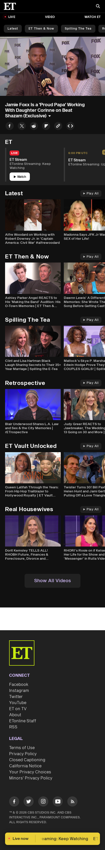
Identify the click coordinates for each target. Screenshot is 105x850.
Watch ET (93, 17)
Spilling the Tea (78, 28)
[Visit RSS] (72, 802)
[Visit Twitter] (29, 802)
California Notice (25, 766)
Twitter (16, 697)
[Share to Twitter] (21, 126)
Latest (13, 28)
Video (50, 17)
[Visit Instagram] (43, 802)
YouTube (17, 703)
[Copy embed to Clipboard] (70, 126)
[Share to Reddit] (33, 126)
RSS (13, 727)
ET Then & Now (41, 28)
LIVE (11, 17)
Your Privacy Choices (30, 772)
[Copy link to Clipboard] (58, 126)
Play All (90, 193)
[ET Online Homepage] (11, 6)
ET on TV (18, 709)
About (15, 715)
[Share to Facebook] (9, 126)
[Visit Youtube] (58, 802)
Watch (20, 177)
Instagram (19, 691)
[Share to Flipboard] (46, 126)
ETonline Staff (22, 721)
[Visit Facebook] (14, 802)
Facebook (18, 685)
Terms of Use (22, 748)
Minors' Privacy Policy (30, 778)
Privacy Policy (23, 754)
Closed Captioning (27, 760)
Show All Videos (52, 580)
